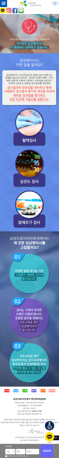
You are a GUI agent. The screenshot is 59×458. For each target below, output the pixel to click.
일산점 (43, 391)
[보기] (27, 456)
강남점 (7, 391)
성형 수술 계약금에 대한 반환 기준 (29, 414)
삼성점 (16, 391)
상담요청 (47, 451)
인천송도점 (52, 390)
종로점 (34, 391)
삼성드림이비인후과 (21, 399)
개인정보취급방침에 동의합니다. (16, 456)
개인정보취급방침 (38, 399)
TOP (55, 438)
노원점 (25, 391)
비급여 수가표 (37, 411)
